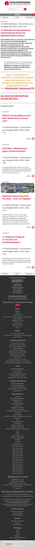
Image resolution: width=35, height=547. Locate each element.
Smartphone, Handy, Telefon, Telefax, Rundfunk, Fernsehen (17, 416)
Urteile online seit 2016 (17, 462)
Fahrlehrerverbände (17, 513)
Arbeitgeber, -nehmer (17, 400)
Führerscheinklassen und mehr (17, 375)
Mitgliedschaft (11, 88)
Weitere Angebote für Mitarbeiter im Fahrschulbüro (17, 361)
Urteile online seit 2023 (17, 450)
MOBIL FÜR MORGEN (18, 486)
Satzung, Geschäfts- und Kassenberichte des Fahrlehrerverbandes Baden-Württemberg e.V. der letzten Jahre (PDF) (17, 505)
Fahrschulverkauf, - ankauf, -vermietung (17, 389)
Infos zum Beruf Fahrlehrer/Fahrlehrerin (17, 374)
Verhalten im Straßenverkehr (17, 437)
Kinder (17, 420)
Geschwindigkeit (17, 414)
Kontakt (17, 534)
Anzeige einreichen (17, 390)
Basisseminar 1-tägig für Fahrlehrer (17, 346)
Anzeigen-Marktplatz (17, 318)
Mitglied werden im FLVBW (17, 481)
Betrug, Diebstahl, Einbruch (17, 403)
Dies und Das (17, 405)
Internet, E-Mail (17, 418)
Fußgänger (17, 412)
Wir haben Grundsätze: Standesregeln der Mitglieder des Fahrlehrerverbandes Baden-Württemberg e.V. (17, 501)
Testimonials (17, 488)
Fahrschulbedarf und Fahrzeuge (17, 387)
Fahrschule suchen (17, 315)
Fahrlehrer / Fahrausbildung (17, 409)
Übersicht (5, 17)
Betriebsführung (17, 402)
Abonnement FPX (26, 88)
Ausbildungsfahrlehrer (17, 348)
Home (17, 530)
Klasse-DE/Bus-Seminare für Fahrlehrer (17, 352)
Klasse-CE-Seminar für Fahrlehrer (17, 350)
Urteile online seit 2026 (17, 445)
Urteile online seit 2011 (17, 471)
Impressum (17, 536)
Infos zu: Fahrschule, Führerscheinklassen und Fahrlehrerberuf (17, 317)
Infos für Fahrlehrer (17, 372)
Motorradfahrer (17, 423)
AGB (18, 532)
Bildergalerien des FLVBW (18, 521)
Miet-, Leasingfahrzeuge (17, 421)
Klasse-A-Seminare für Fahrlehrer (17, 355)
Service (17, 327)
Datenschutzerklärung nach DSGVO (17, 537)
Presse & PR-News (17, 337)
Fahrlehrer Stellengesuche (17, 385)
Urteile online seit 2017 (17, 461)
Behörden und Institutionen (17, 511)
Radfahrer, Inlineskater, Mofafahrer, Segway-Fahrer (17, 428)
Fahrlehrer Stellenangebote (17, 383)
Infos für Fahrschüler (17, 370)
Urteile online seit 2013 (17, 468)
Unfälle (17, 434)
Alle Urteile (17, 396)
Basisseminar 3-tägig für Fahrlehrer (17, 344)
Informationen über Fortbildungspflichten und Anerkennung (17, 362)
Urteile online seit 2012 (17, 470)
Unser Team (17, 539)
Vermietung (17, 439)
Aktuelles (25, 15)
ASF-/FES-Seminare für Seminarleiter (17, 359)
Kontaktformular (18, 293)
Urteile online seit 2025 (17, 446)
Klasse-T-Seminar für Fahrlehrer (17, 353)
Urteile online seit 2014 (17, 466)
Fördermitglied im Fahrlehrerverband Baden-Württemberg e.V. (17, 499)
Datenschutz (17, 443)
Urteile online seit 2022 (17, 452)
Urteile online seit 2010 (17, 473)
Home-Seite (8, 544)
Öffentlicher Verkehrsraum (17, 427)
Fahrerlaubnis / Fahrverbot (17, 407)
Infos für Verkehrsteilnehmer (17, 368)
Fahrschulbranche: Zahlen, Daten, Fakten (17, 377)
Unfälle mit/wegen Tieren (17, 436)
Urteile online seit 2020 (17, 455)
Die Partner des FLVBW (17, 515)
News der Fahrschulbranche (17, 333)
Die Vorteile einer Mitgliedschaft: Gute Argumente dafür (17, 494)
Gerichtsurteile (17, 322)
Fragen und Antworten (17, 324)
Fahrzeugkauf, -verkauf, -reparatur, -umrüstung (17, 411)
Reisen (17, 430)
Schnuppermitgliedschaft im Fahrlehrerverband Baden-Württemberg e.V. (17, 497)
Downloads (17, 522)
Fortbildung (17, 313)
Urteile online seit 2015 (17, 464)
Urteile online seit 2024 (17, 448)
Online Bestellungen (17, 524)
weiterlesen (29, 17)
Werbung (17, 441)
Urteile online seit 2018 (17, 459)
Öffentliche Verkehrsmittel (17, 425)
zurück (17, 17)
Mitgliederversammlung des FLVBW (17, 483)
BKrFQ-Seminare (17, 357)
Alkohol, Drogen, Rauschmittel (17, 398)
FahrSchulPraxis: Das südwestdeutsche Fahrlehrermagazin (17, 335)
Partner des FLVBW (17, 325)
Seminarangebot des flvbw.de (17, 343)
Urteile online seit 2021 (17, 454)
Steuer (17, 432)
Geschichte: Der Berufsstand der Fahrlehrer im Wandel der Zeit (17, 484)
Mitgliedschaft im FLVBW (17, 320)
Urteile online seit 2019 (17, 457)
